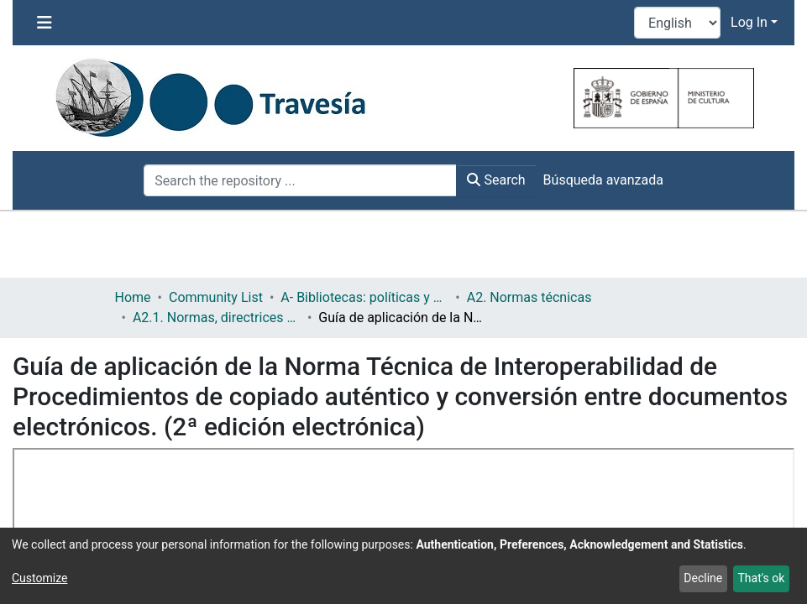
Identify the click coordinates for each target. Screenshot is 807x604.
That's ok (760, 578)
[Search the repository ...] (300, 180)
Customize (39, 578)
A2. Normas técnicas (529, 297)
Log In (749, 22)
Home (133, 297)
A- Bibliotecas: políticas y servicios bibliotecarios (364, 297)
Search (496, 180)
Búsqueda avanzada (603, 180)
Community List (216, 297)
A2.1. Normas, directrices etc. (217, 317)
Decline (703, 578)
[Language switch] (677, 23)
